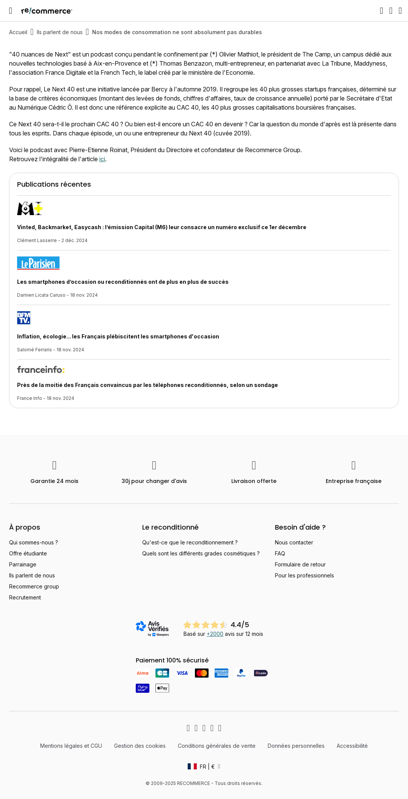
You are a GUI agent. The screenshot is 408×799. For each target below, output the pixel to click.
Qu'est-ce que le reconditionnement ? (190, 542)
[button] (204, 766)
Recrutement (25, 597)
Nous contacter (294, 542)
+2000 (215, 634)
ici (102, 159)
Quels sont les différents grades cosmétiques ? (201, 553)
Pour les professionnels (304, 575)
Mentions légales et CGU (71, 745)
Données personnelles (296, 745)
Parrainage (22, 564)
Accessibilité (352, 745)
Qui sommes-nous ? (33, 542)
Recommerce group (34, 586)
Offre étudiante (28, 553)
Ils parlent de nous (60, 32)
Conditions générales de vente (217, 745)
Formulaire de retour (300, 564)
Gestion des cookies (140, 745)
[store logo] (46, 10)
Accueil (18, 32)
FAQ (280, 553)
